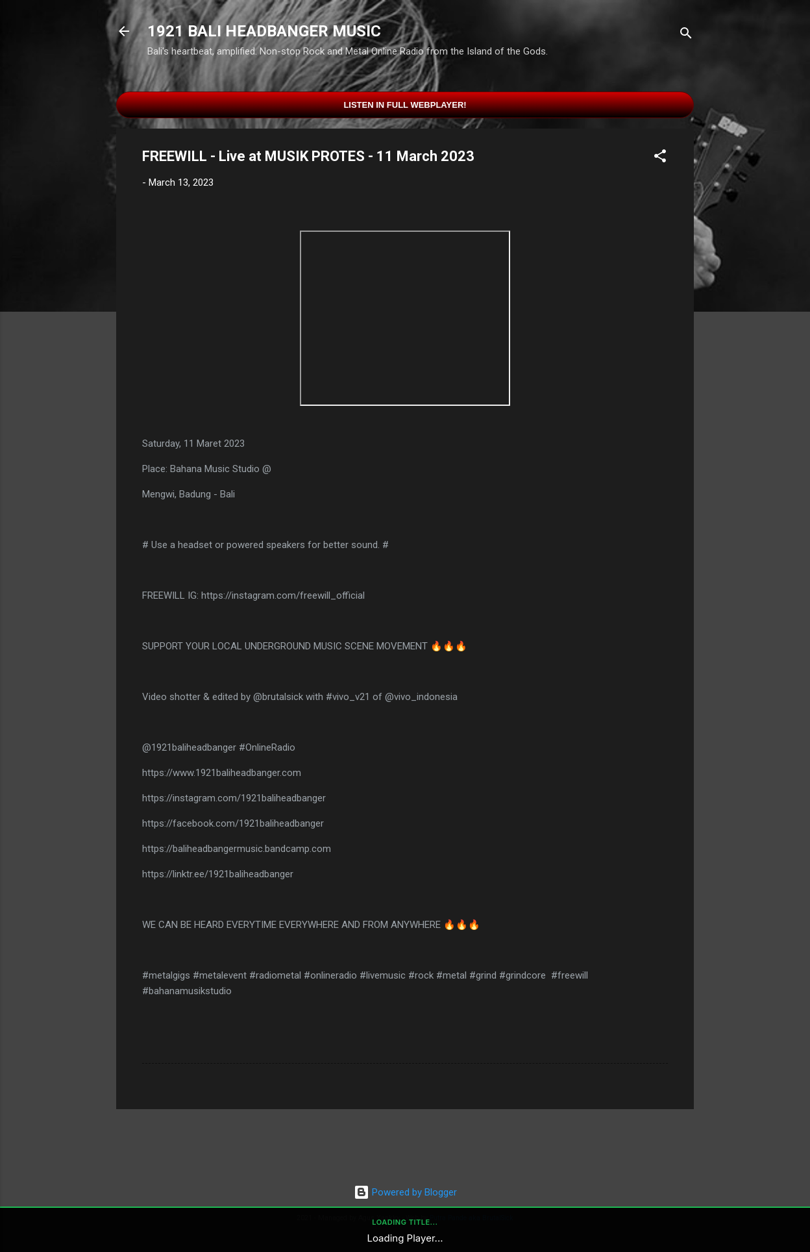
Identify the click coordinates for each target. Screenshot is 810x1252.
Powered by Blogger (405, 1192)
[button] (660, 158)
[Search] (686, 35)
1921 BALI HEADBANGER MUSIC (264, 31)
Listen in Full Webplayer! (404, 105)
